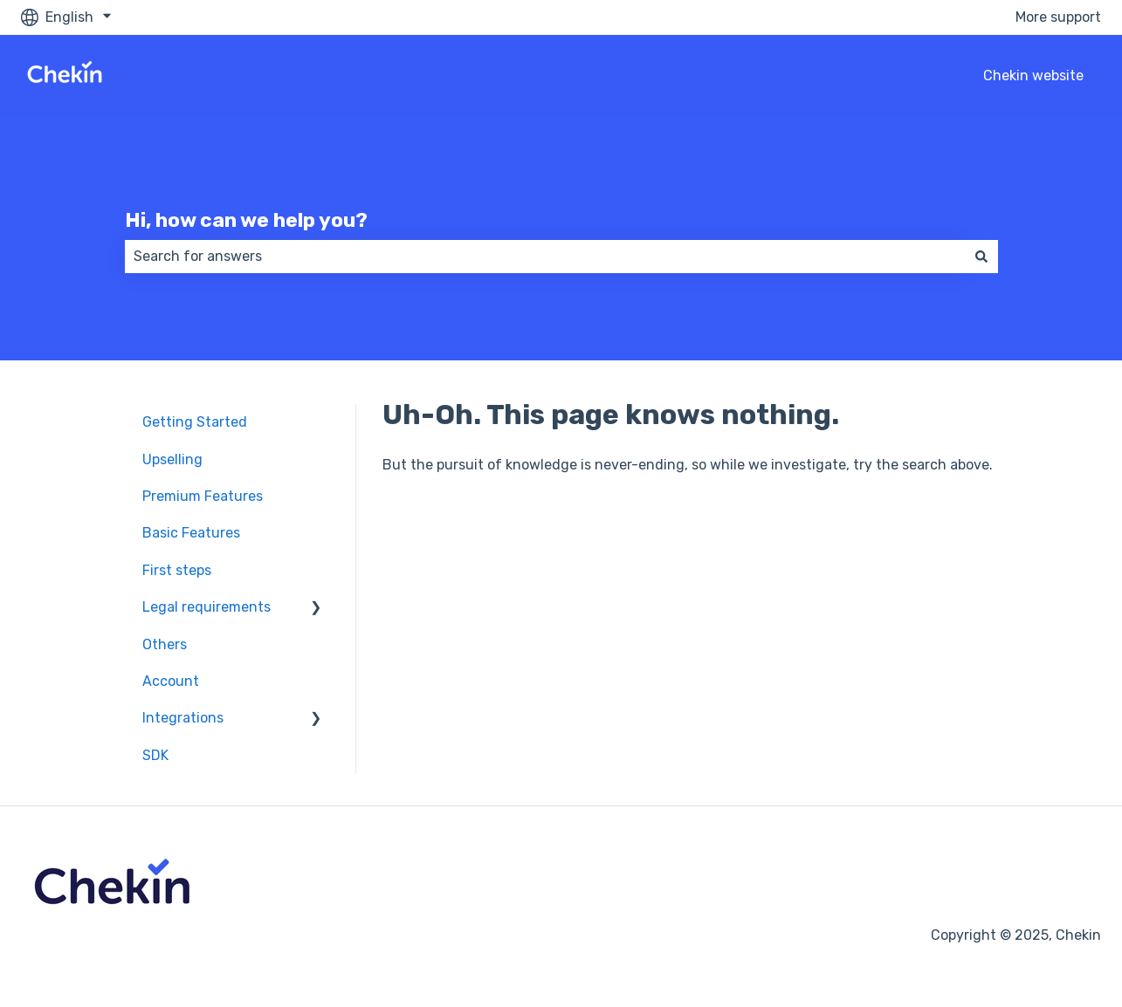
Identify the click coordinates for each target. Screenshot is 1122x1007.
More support (1058, 17)
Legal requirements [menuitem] (206, 607)
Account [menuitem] (170, 681)
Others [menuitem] (164, 644)
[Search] (981, 256)
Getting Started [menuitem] (194, 422)
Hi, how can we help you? (246, 220)
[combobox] (545, 256)
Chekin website (1033, 75)
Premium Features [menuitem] (202, 496)
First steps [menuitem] (176, 570)
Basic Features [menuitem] (191, 532)
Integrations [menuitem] (183, 717)
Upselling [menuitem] (172, 459)
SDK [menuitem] (155, 755)
